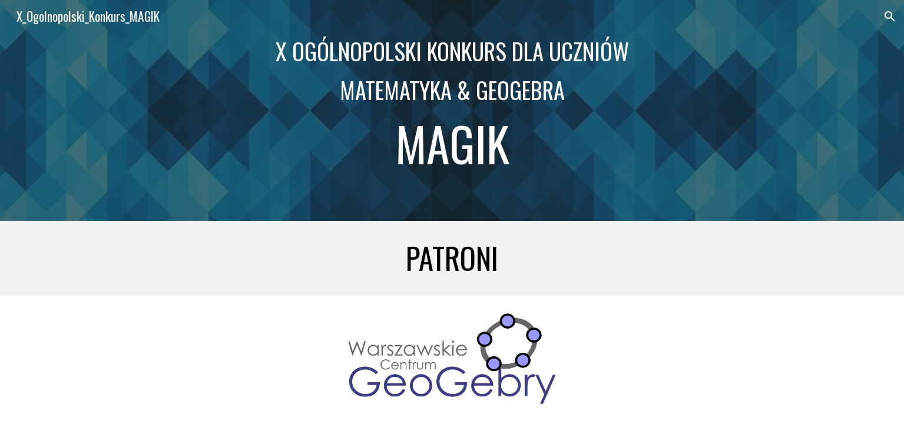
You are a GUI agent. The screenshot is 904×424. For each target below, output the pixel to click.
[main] (452, 110)
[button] (890, 16)
